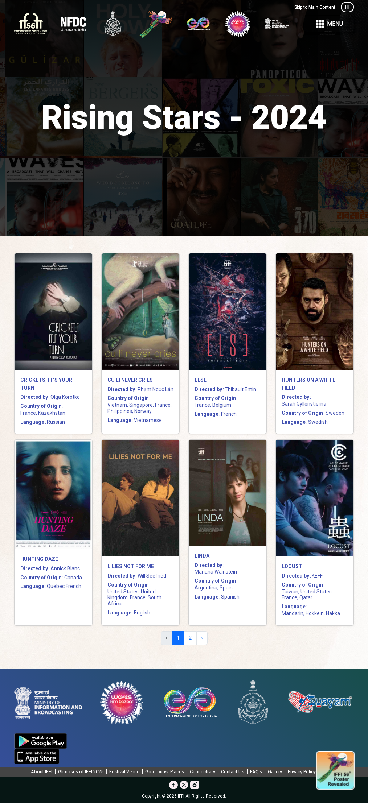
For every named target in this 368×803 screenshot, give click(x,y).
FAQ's (256, 771)
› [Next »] (202, 637)
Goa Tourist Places (164, 771)
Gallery (275, 771)
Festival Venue (124, 771)
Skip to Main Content (314, 7)
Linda (202, 556)
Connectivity (202, 771)
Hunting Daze (39, 559)
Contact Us (232, 771)
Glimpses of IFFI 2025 (80, 771)
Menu (329, 24)
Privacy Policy (302, 771)
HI (347, 7)
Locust (292, 566)
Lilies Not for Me (130, 566)
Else (201, 380)
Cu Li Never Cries (130, 380)
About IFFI (41, 771)
